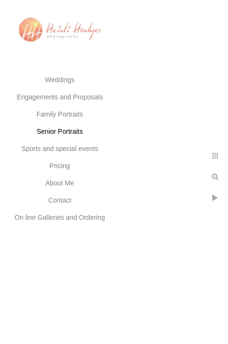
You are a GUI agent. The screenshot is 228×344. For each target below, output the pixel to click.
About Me (59, 183)
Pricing (60, 166)
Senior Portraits (60, 131)
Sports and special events (60, 148)
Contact (59, 200)
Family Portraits (59, 114)
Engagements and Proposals (60, 97)
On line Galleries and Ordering (59, 217)
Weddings (60, 80)
